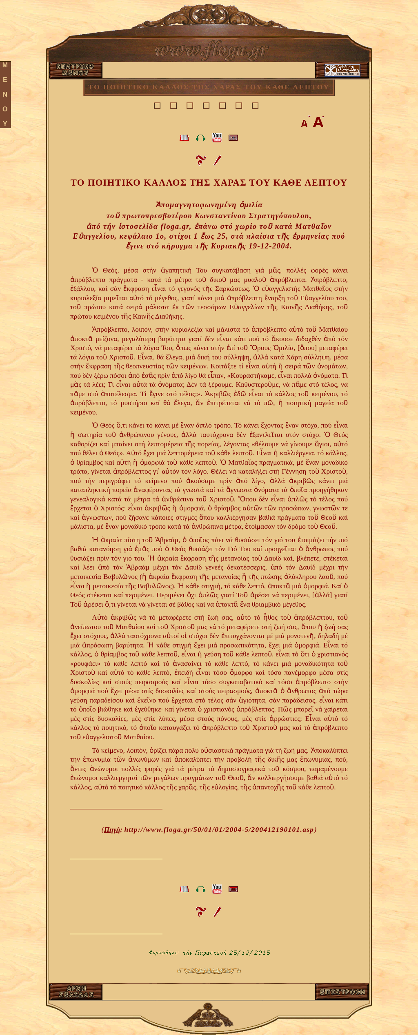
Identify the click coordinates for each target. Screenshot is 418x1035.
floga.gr (174, 226)
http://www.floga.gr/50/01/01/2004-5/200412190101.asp (219, 829)
